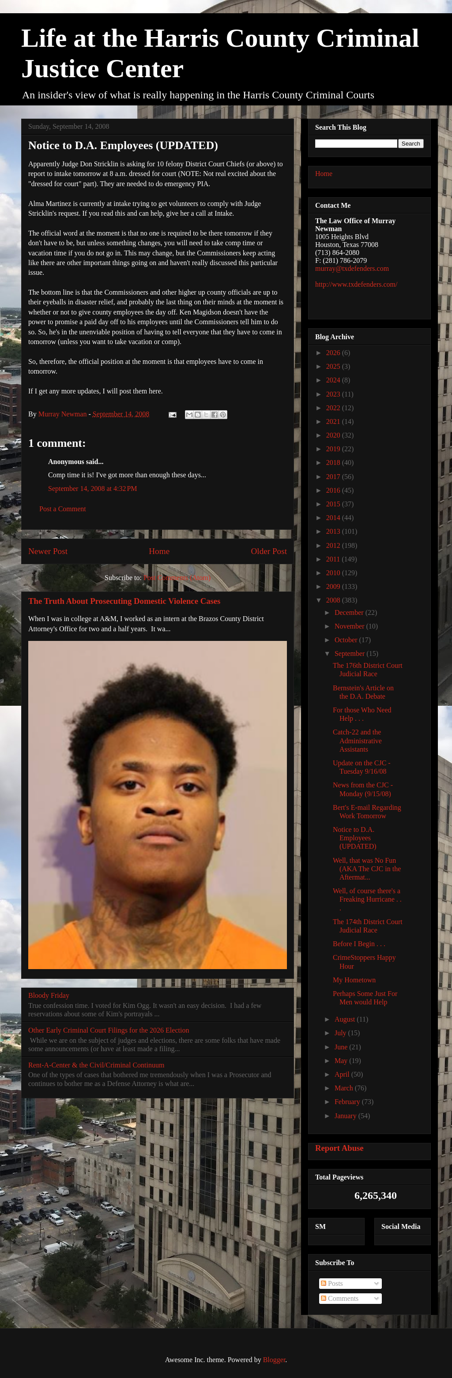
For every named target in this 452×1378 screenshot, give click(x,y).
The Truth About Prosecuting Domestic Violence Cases (124, 601)
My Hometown (354, 980)
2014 (334, 517)
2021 (334, 421)
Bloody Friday (48, 995)
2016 (334, 490)
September (350, 653)
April (343, 1074)
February (348, 1101)
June (342, 1047)
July (341, 1033)
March (345, 1088)
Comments (339, 1298)
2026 (334, 352)
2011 (334, 559)
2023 (334, 394)
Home (159, 551)
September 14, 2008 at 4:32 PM (92, 488)
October (347, 640)
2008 (334, 600)
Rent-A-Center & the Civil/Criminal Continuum (96, 1065)
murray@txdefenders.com (352, 268)
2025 (334, 366)
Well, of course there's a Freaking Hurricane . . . (367, 899)
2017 (334, 476)
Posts (332, 1283)
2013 (334, 531)
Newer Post (48, 551)
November (350, 626)
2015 (334, 504)
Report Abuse (339, 1148)
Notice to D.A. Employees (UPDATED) (355, 838)
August (346, 1019)
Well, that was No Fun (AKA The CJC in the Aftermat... (367, 869)
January (346, 1116)
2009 (334, 586)
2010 (334, 573)
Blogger (274, 1359)
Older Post (269, 551)
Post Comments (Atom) (177, 577)
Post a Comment (62, 509)
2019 (334, 449)
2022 (334, 408)
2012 (334, 545)
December (350, 612)
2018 (334, 462)
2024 (334, 380)
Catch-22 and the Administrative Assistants (357, 740)
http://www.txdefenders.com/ (356, 284)
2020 (334, 435)
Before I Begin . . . (359, 943)
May (342, 1060)
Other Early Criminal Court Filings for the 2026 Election (108, 1030)
